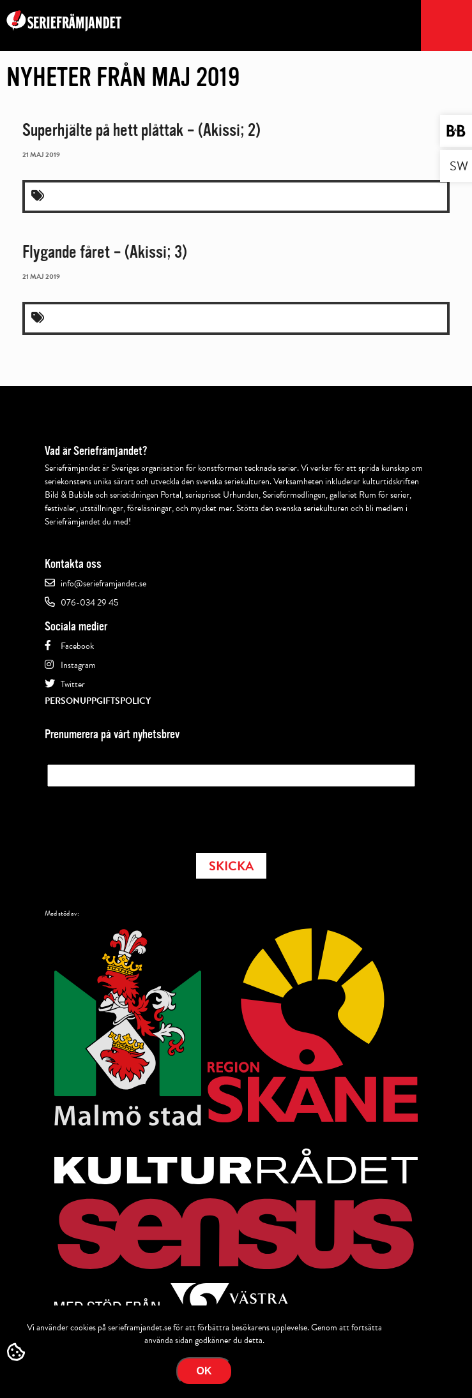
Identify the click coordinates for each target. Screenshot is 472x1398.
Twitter (73, 684)
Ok (204, 1370)
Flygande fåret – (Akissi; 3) (104, 252)
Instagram (78, 665)
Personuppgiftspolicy (98, 701)
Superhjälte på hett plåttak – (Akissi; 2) (141, 130)
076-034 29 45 (89, 602)
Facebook (77, 646)
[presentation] (144, 816)
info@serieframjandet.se (103, 583)
